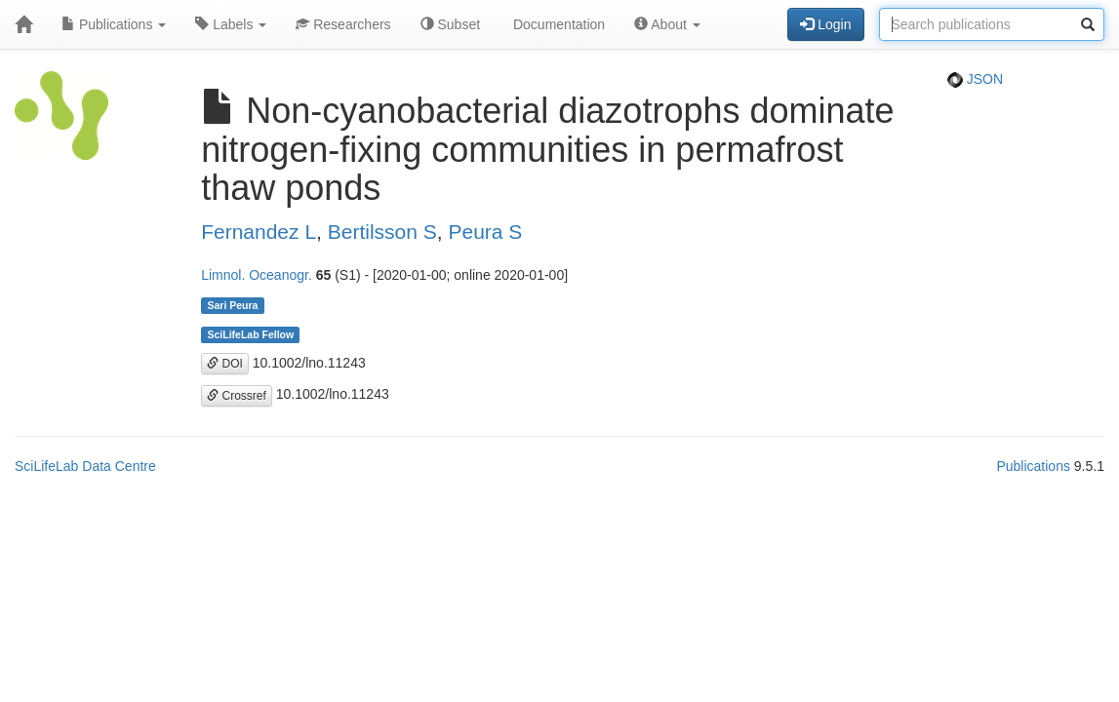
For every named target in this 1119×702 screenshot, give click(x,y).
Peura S (485, 231)
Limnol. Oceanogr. (256, 275)
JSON (975, 79)
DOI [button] (225, 363)
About (667, 24)
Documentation (557, 24)
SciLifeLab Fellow (250, 334)
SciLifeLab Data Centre (85, 466)
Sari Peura (232, 305)
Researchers (343, 24)
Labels (230, 24)
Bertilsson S (382, 231)
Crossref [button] (236, 396)
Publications (113, 24)
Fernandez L (258, 231)
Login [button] (825, 24)
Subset (450, 24)
